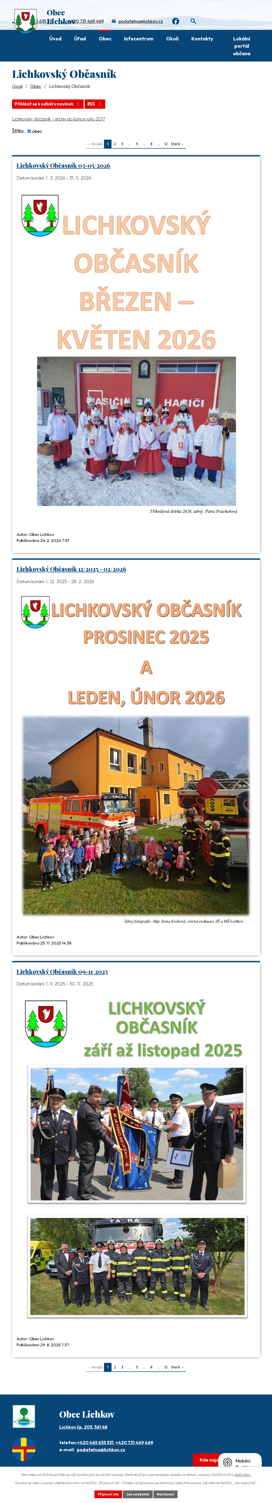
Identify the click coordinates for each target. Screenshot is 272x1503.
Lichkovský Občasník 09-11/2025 (62, 971)
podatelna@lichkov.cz (141, 21)
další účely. (242, 1474)
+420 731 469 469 (86, 21)
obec (37, 131)
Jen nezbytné (138, 1494)
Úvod (55, 38)
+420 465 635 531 (95, 1442)
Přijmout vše (107, 1494)
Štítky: (18, 130)
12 (166, 143)
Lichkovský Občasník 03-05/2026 (63, 165)
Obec (105, 38)
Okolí (172, 38)
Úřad (80, 38)
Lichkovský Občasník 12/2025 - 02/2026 (71, 569)
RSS (99, 104)
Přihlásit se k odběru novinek (50, 104)
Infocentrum (138, 38)
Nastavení (166, 1494)
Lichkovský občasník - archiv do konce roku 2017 (58, 119)
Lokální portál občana (241, 46)
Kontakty (202, 38)
